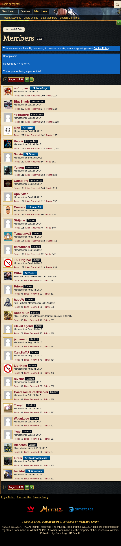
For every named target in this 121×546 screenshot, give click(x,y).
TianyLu (19, 405)
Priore (18, 286)
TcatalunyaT (22, 233)
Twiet (17, 431)
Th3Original (22, 260)
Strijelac (20, 220)
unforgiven (22, 88)
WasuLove (21, 418)
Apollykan (21, 194)
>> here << (23, 63)
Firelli (18, 458)
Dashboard (9, 11)
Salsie (18, 154)
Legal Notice (8, 497)
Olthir (18, 273)
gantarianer (22, 247)
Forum (25, 11)
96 (27, 79)
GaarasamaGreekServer (31, 392)
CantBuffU (21, 352)
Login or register (11, 4)
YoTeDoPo (21, 115)
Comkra (19, 207)
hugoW (19, 299)
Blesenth (20, 445)
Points (49, 95)
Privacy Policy (40, 497)
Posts (16, 95)
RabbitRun (21, 313)
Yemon (19, 167)
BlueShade (22, 101)
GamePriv (21, 181)
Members (40, 11)
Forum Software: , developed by (60, 521)
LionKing (20, 365)
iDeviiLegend (23, 326)
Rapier (18, 141)
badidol (19, 471)
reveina (19, 379)
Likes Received (32, 95)
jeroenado (21, 339)
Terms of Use (24, 497)
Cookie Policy (101, 48)
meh (17, 128)
